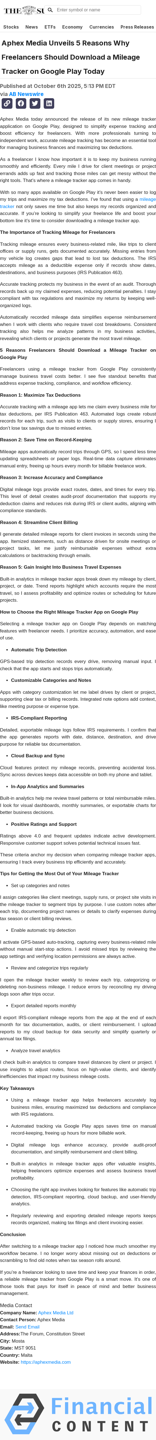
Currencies (101, 27)
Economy (72, 27)
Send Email (27, 1327)
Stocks (11, 27)
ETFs (50, 27)
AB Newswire (26, 94)
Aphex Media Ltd (56, 1312)
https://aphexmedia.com (46, 1362)
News (31, 27)
